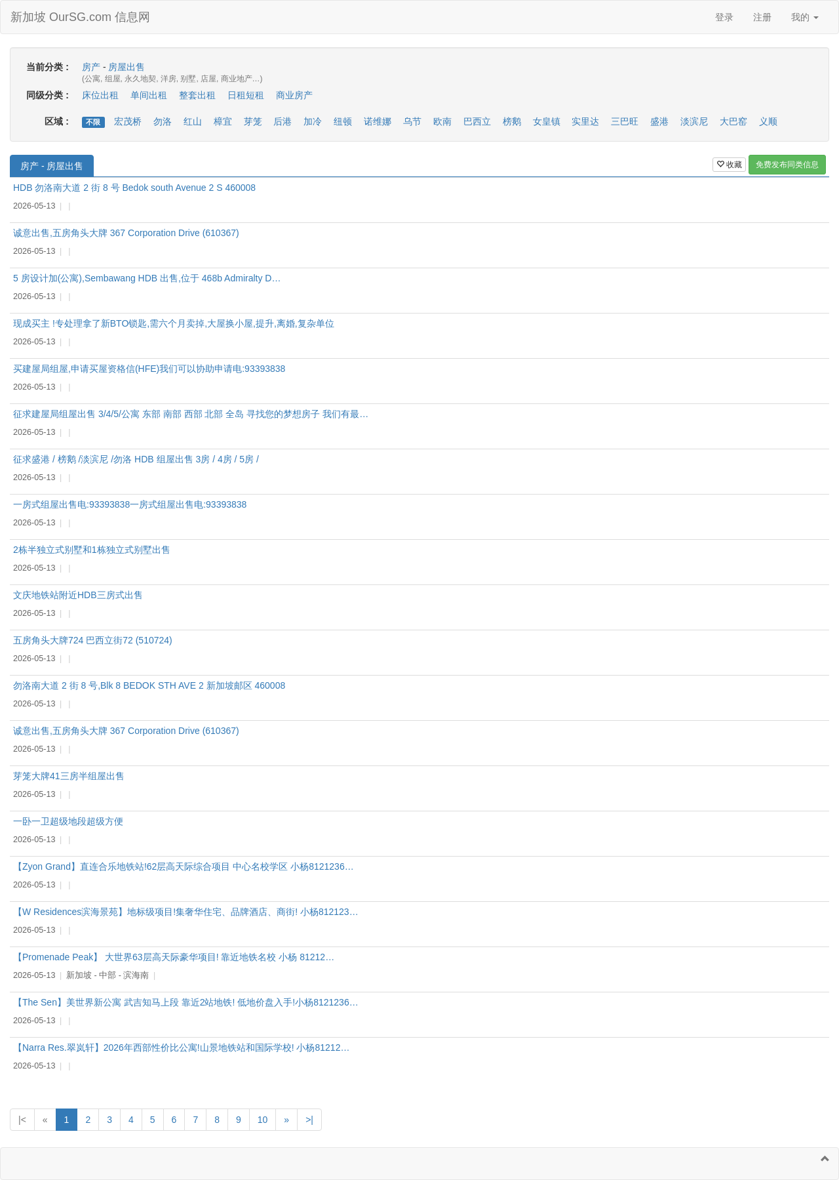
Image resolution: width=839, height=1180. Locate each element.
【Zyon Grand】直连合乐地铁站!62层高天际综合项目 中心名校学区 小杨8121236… (183, 866)
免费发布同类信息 (787, 164)
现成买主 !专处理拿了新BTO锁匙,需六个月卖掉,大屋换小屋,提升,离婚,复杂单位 (173, 323)
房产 (91, 67)
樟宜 (223, 121)
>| (309, 1119)
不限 (93, 122)
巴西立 (477, 121)
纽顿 (343, 121)
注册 (762, 17)
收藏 (729, 164)
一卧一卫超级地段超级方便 (68, 821)
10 (263, 1119)
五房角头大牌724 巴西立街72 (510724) (92, 640)
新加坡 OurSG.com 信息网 (80, 17)
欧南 (442, 121)
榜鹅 (512, 121)
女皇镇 (546, 121)
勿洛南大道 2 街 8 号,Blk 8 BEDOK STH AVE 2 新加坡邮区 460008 (149, 685)
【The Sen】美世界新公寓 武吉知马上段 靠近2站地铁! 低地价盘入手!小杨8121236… (186, 1002)
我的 (805, 17)
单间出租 (148, 95)
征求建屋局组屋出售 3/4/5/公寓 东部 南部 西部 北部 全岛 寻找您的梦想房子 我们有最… (190, 414)
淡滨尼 (694, 121)
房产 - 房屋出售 (51, 166)
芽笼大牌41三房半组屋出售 (69, 776)
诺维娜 (377, 121)
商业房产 (294, 95)
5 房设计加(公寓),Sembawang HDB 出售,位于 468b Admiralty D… (147, 278)
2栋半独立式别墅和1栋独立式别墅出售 (91, 549)
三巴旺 (624, 121)
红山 (193, 121)
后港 (282, 121)
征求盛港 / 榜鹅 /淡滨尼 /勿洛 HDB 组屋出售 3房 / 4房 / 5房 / (136, 459)
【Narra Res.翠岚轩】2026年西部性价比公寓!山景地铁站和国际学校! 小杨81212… (181, 1047)
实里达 (585, 121)
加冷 (312, 121)
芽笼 (253, 121)
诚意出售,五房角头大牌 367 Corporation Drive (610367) (126, 233)
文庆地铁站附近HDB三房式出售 (78, 595)
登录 (724, 17)
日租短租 (245, 95)
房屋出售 (126, 67)
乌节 (412, 121)
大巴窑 (733, 121)
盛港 (659, 121)
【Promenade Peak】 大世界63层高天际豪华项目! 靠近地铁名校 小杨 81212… (173, 957)
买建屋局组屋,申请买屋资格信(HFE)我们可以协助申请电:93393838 (149, 368)
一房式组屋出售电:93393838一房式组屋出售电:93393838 (129, 504)
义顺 (768, 121)
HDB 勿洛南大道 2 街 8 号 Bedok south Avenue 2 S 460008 (134, 187)
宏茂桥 (128, 121)
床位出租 (100, 95)
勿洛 (162, 121)
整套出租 (197, 95)
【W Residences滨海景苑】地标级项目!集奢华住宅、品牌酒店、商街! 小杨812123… (186, 911)
